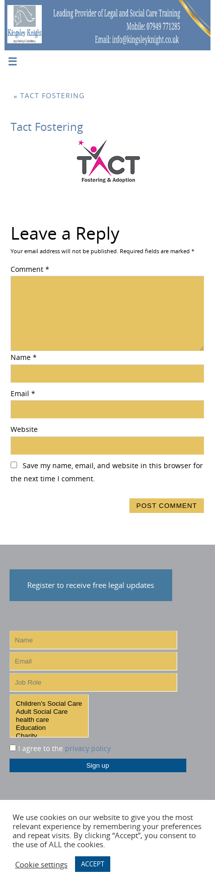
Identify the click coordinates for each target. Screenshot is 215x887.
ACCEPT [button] (92, 863)
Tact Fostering (49, 95)
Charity (49, 736)
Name (24, 357)
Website (24, 429)
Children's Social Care (49, 704)
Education (49, 728)
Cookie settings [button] (41, 864)
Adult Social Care (49, 712)
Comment (30, 269)
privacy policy (88, 748)
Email (23, 393)
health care (49, 720)
